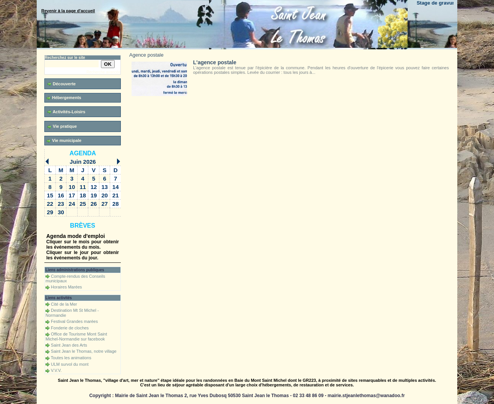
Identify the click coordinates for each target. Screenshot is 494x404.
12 (94, 187)
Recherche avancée (103, 72)
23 (61, 203)
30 (61, 212)
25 (83, 203)
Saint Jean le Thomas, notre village (84, 351)
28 (115, 203)
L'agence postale (214, 62)
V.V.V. (56, 370)
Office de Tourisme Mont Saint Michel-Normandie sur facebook (76, 336)
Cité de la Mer (64, 304)
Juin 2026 (83, 161)
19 (94, 195)
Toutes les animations (71, 357)
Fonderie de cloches (70, 328)
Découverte (61, 83)
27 (104, 203)
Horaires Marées (66, 287)
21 (115, 195)
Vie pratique (62, 126)
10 (72, 187)
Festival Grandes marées (74, 321)
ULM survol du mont (69, 364)
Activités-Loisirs (66, 111)
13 (104, 187)
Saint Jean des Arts (69, 345)
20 (104, 195)
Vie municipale (64, 140)
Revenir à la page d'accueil (68, 10)
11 (83, 187)
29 (50, 212)
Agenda (83, 153)
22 (50, 203)
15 (50, 195)
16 (61, 195)
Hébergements (64, 97)
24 (72, 203)
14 (115, 187)
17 (72, 195)
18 (83, 195)
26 (94, 203)
